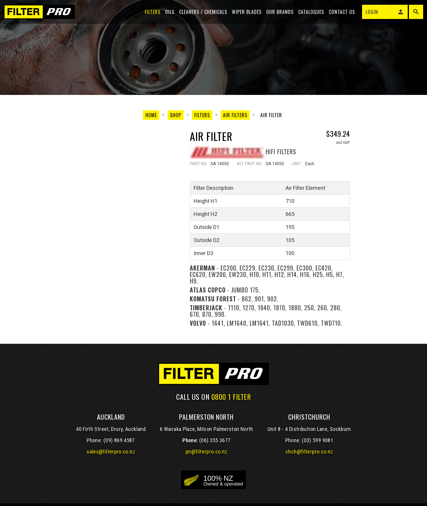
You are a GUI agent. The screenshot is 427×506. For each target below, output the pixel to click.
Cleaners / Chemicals (201, 15)
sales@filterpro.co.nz (111, 451)
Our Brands (277, 15)
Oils (167, 15)
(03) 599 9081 (317, 440)
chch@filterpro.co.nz (309, 451)
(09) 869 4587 (119, 440)
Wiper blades (244, 15)
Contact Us (340, 15)
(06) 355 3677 (215, 440)
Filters (150, 15)
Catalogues (309, 15)
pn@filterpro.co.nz (206, 451)
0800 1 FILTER (231, 396)
